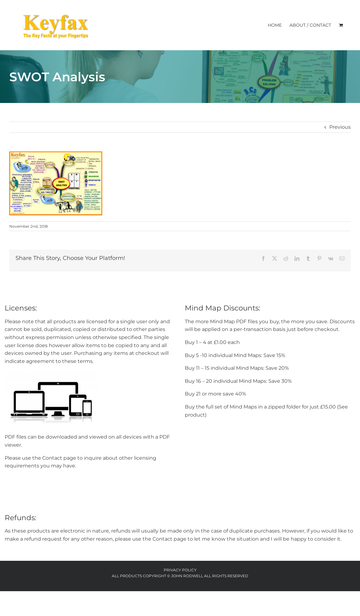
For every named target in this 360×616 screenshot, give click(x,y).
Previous (340, 127)
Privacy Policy (180, 570)
